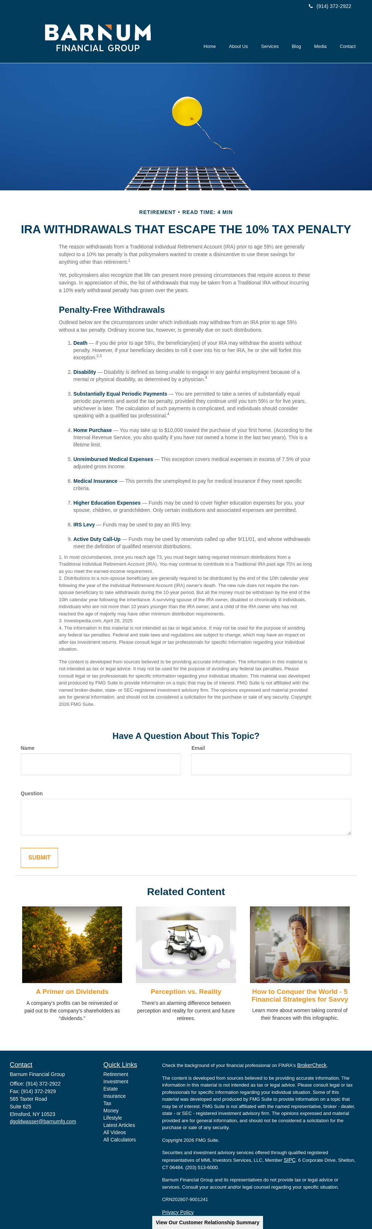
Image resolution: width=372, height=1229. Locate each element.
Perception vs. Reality (186, 991)
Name (28, 748)
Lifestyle (113, 1118)
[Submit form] (39, 858)
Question (32, 793)
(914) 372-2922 (330, 6)
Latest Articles (119, 1125)
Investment (116, 1081)
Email (198, 748)
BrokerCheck (312, 1065)
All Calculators (120, 1140)
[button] (239, 38)
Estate (111, 1089)
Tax (108, 1103)
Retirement (116, 1074)
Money (111, 1110)
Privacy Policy (178, 1212)
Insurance (115, 1096)
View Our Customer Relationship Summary (207, 1222)
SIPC (290, 1160)
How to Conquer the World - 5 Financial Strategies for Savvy (299, 995)
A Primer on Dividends (72, 991)
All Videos (115, 1132)
